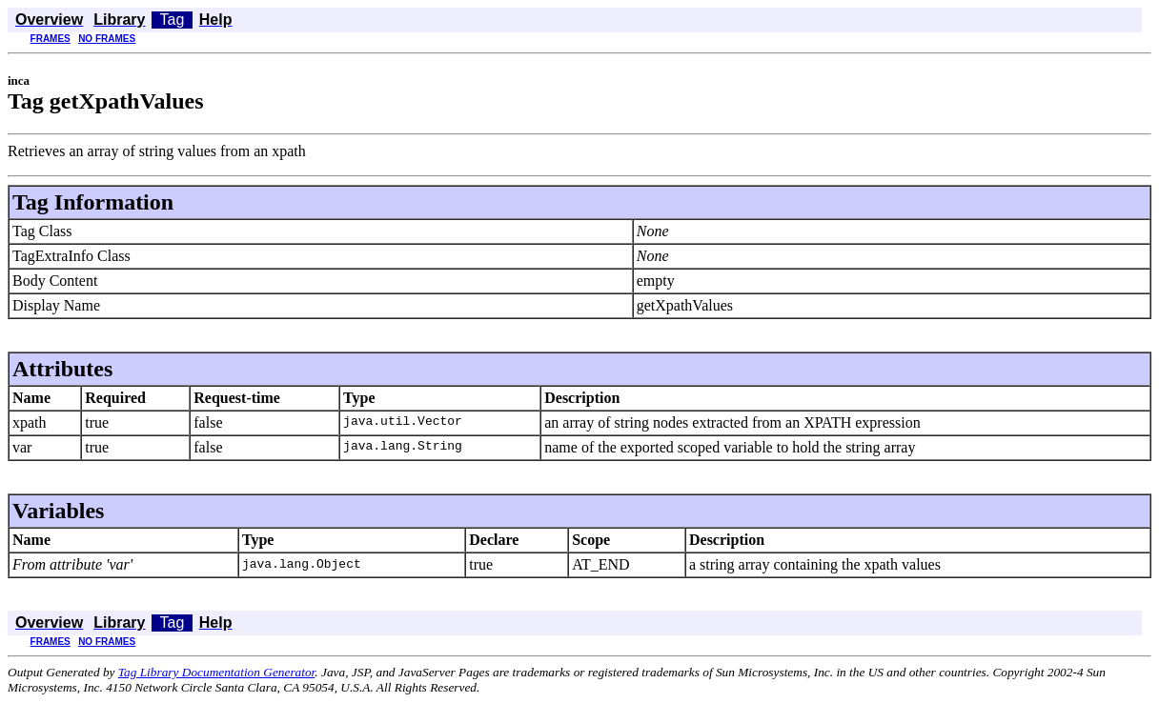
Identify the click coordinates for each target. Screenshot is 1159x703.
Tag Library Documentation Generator (216, 672)
